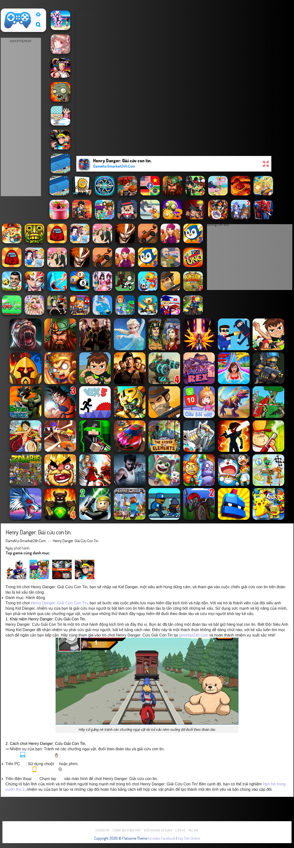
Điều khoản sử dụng (158, 830)
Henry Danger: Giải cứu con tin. (76, 540)
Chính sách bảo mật (127, 830)
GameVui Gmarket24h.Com (26, 540)
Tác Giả (193, 830)
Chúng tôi (103, 830)
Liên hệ (180, 830)
